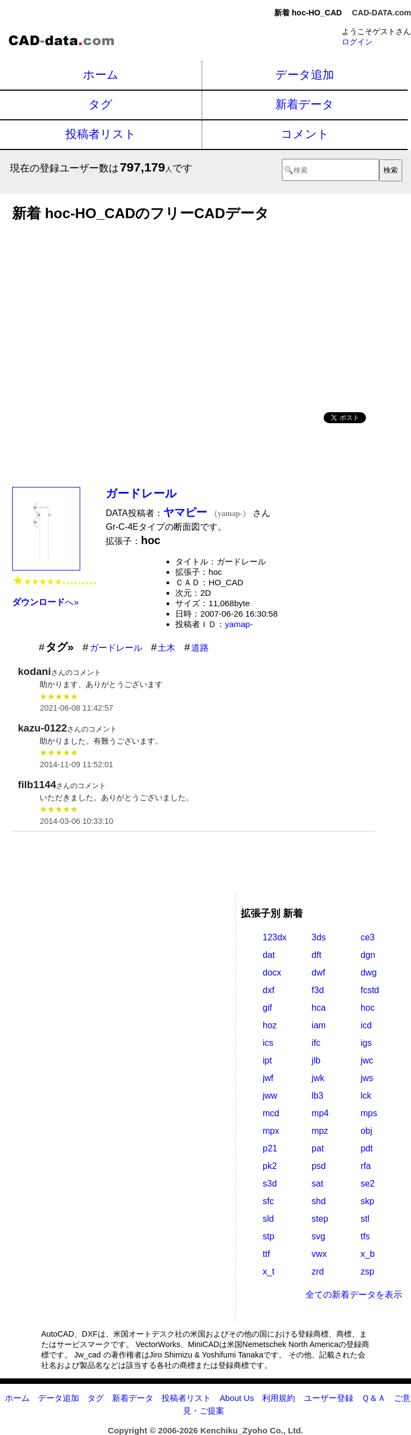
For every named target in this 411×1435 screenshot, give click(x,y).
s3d (270, 1183)
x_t (268, 1271)
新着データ (304, 104)
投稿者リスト (100, 134)
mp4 (320, 1113)
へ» (45, 602)
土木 (166, 647)
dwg (368, 972)
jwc (366, 1060)
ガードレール (141, 493)
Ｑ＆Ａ (374, 1398)
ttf (266, 1254)
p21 (270, 1148)
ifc (316, 1043)
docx (272, 972)
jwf (268, 1078)
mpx (271, 1130)
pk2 (270, 1166)
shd (319, 1201)
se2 (367, 1183)
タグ (100, 104)
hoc (367, 1007)
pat (318, 1148)
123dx (275, 937)
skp (367, 1201)
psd (319, 1166)
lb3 (317, 1095)
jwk (318, 1078)
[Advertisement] (193, 313)
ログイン (357, 41)
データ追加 (304, 74)
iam (319, 1025)
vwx (319, 1254)
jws (366, 1078)
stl (364, 1218)
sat (317, 1183)
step (320, 1218)
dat (269, 955)
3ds (319, 937)
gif (267, 1007)
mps (368, 1113)
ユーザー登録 (328, 1398)
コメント (305, 134)
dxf (268, 990)
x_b (367, 1254)
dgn (367, 955)
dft (316, 955)
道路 (200, 647)
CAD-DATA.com (381, 12)
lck (365, 1095)
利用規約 (278, 1398)
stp (268, 1236)
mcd (271, 1113)
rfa (365, 1166)
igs (365, 1043)
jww (270, 1095)
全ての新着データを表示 (354, 1294)
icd (365, 1025)
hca (319, 1007)
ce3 (367, 937)
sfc (268, 1201)
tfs (365, 1236)
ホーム (101, 74)
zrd (318, 1271)
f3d (318, 990)
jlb (316, 1060)
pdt (366, 1148)
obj (366, 1130)
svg (318, 1236)
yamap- (239, 624)
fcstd (369, 990)
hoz (270, 1025)
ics (268, 1043)
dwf (318, 972)
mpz (320, 1130)
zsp (367, 1271)
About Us (237, 1398)
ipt (267, 1060)
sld (268, 1218)
